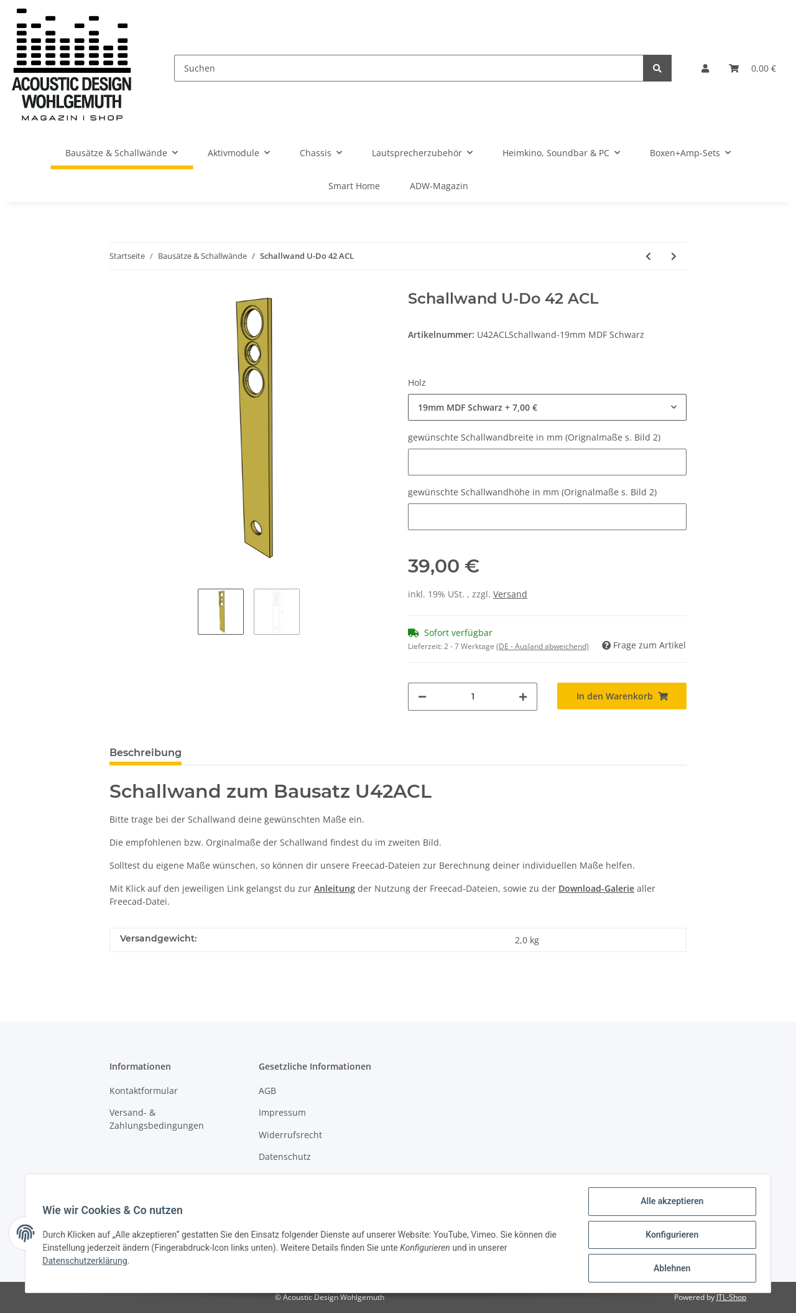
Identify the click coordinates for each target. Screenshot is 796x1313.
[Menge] (472, 696)
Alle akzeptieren (668, 1204)
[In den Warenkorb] (622, 696)
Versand (510, 594)
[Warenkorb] (752, 68)
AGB (267, 1090)
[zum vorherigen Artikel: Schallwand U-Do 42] (648, 256)
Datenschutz (285, 1156)
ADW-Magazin (439, 186)
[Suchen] (409, 68)
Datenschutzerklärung (87, 1263)
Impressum (282, 1112)
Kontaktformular (143, 1090)
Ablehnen (668, 1269)
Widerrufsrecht (290, 1135)
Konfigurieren (668, 1236)
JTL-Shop (731, 1297)
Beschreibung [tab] (145, 753)
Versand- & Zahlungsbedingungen (156, 1118)
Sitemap (276, 1178)
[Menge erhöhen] (523, 696)
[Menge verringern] (422, 696)
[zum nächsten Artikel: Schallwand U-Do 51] (674, 256)
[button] (705, 68)
